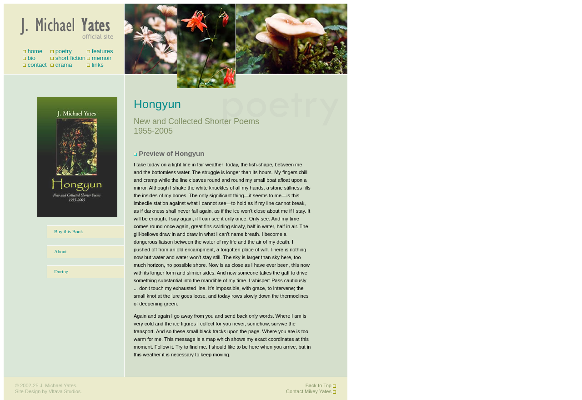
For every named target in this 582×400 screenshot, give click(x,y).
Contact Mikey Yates (308, 391)
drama (63, 64)
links (98, 64)
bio (31, 58)
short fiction (70, 58)
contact (37, 64)
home (35, 51)
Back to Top (318, 385)
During (61, 271)
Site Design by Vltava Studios (47, 391)
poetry (63, 51)
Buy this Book (68, 231)
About (60, 251)
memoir (101, 58)
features (102, 51)
